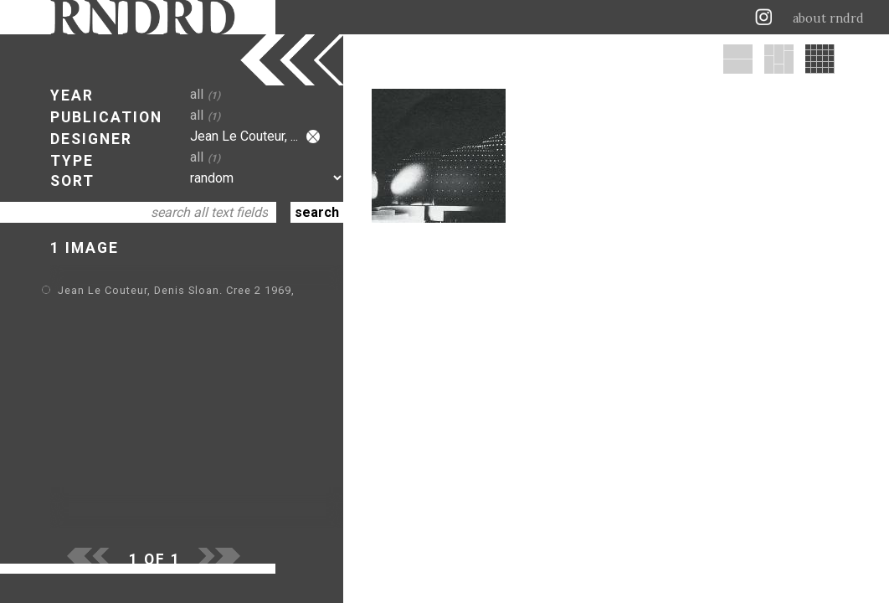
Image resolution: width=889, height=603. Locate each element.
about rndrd (828, 18)
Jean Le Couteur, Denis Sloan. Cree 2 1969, (176, 290)
